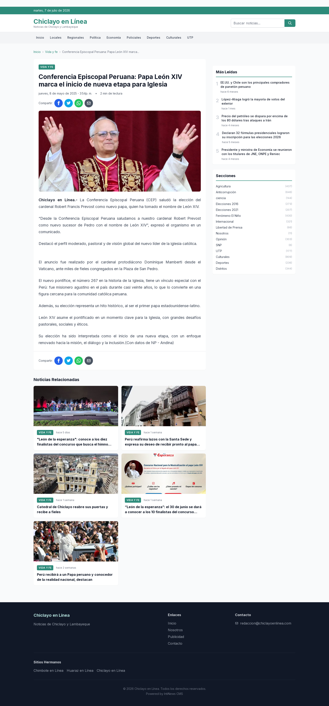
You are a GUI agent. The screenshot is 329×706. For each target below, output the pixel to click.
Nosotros (175, 630)
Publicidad (176, 637)
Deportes (153, 37)
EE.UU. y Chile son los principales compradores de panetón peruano (255, 84)
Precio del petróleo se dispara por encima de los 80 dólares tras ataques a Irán (255, 118)
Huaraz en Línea (80, 670)
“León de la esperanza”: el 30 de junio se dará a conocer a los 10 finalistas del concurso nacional (163, 509)
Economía (114, 37)
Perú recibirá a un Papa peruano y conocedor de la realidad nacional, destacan (75, 577)
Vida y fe (51, 52)
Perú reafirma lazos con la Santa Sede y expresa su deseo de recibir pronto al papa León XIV (161, 442)
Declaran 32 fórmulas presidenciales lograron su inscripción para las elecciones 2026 (256, 135)
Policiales (134, 37)
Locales (55, 37)
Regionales (75, 37)
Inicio (40, 37)
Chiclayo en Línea (111, 670)
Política (95, 37)
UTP (190, 37)
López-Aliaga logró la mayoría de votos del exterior (253, 101)
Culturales (173, 37)
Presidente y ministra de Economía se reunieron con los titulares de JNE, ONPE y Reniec (257, 152)
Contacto (175, 643)
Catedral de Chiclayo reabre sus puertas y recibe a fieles (72, 509)
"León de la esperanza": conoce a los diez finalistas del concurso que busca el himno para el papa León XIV (72, 442)
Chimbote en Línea (48, 670)
